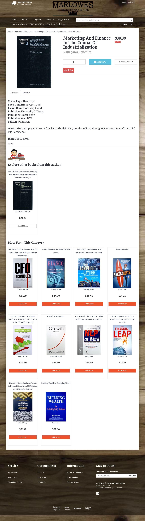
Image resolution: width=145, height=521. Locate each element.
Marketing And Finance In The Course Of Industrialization (57, 32)
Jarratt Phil (122, 289)
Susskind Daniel (56, 356)
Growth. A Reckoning (56, 316)
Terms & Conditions (75, 473)
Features (26, 93)
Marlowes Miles (37, 24)
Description (14, 93)
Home (14, 20)
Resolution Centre (15, 482)
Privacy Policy (72, 477)
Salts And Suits (122, 249)
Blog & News (63, 20)
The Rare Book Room (56, 24)
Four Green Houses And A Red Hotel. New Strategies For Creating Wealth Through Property (22, 319)
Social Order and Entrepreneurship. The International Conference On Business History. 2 (22, 175)
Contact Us (49, 20)
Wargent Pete (23, 356)
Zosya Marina (23, 289)
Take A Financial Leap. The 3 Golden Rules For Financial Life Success (122, 319)
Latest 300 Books (19, 24)
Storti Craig (22, 423)
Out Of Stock (23, 226)
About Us (24, 20)
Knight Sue (89, 356)
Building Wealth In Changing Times (55, 383)
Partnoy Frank (56, 289)
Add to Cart (22, 304)
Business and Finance (23, 32)
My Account (12, 473)
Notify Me (100, 62)
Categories (36, 20)
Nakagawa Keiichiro (23, 211)
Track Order (13, 477)
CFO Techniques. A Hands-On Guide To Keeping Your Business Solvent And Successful (22, 252)
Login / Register (127, 2)
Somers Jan (56, 423)
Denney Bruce (89, 289)
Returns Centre (73, 482)
